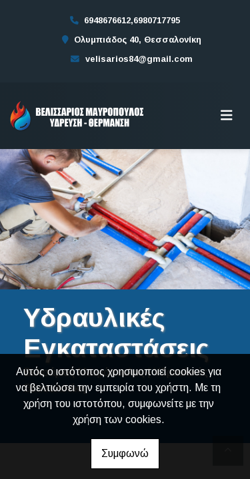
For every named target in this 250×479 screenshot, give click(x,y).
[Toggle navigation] (227, 115)
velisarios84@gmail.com (139, 59)
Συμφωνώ (125, 453)
